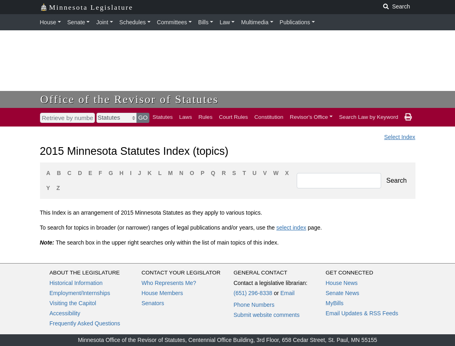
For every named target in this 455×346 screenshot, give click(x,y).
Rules (205, 117)
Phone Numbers (254, 305)
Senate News (342, 293)
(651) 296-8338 (253, 293)
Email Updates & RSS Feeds (362, 313)
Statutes (163, 117)
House (48, 22)
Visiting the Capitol (73, 303)
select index (291, 227)
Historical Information (76, 283)
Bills (203, 22)
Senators (153, 303)
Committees (172, 22)
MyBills (335, 303)
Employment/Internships (80, 293)
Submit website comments (267, 315)
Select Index (399, 137)
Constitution (268, 117)
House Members (162, 293)
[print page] (408, 117)
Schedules (133, 22)
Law (225, 22)
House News (342, 283)
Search (396, 180)
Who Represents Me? (169, 283)
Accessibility (65, 313)
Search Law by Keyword (368, 117)
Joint (102, 22)
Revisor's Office (309, 117)
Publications (295, 22)
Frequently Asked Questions (85, 323)
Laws (185, 117)
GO (143, 117)
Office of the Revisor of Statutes (129, 99)
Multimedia (254, 22)
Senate (76, 22)
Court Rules (233, 117)
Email (287, 293)
